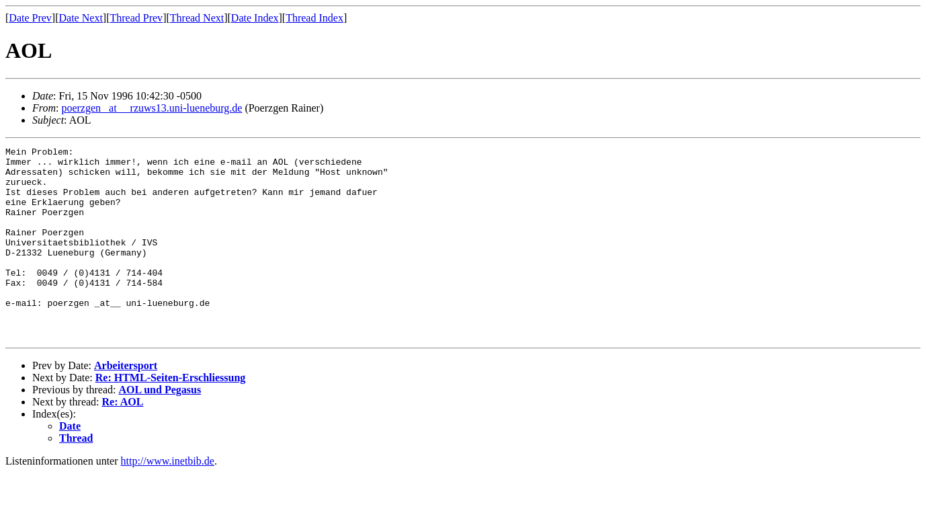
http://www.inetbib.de (167, 499)
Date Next (81, 18)
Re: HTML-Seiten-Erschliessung (170, 416)
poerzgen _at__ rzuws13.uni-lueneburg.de (151, 108)
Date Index (255, 18)
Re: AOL (123, 440)
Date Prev (30, 18)
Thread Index (314, 18)
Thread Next (197, 18)
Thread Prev (136, 18)
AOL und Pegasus (159, 428)
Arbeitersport (125, 403)
